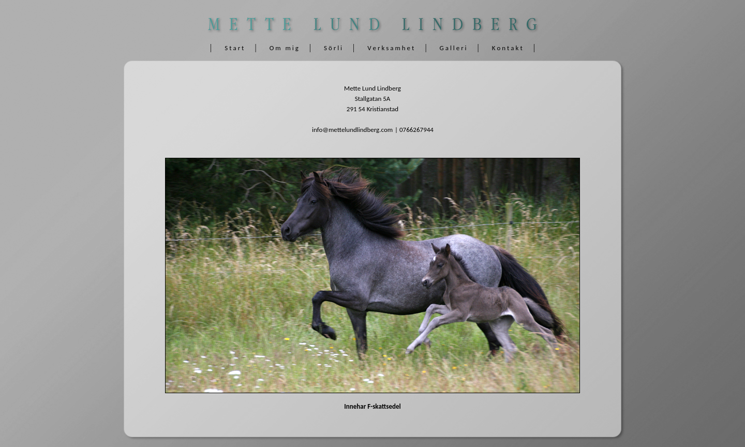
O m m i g (284, 48)
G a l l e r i (453, 48)
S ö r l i (333, 48)
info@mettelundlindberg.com (352, 129)
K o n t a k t (507, 48)
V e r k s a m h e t (390, 48)
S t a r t (234, 48)
